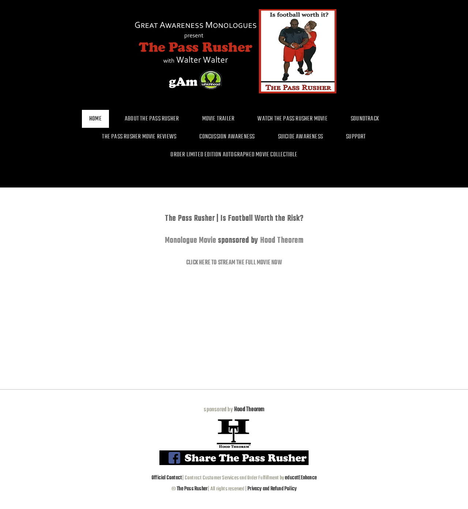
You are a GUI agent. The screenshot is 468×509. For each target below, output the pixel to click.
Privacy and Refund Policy (272, 488)
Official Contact (166, 477)
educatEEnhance (301, 477)
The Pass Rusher (191, 488)
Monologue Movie (190, 240)
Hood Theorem (281, 240)
